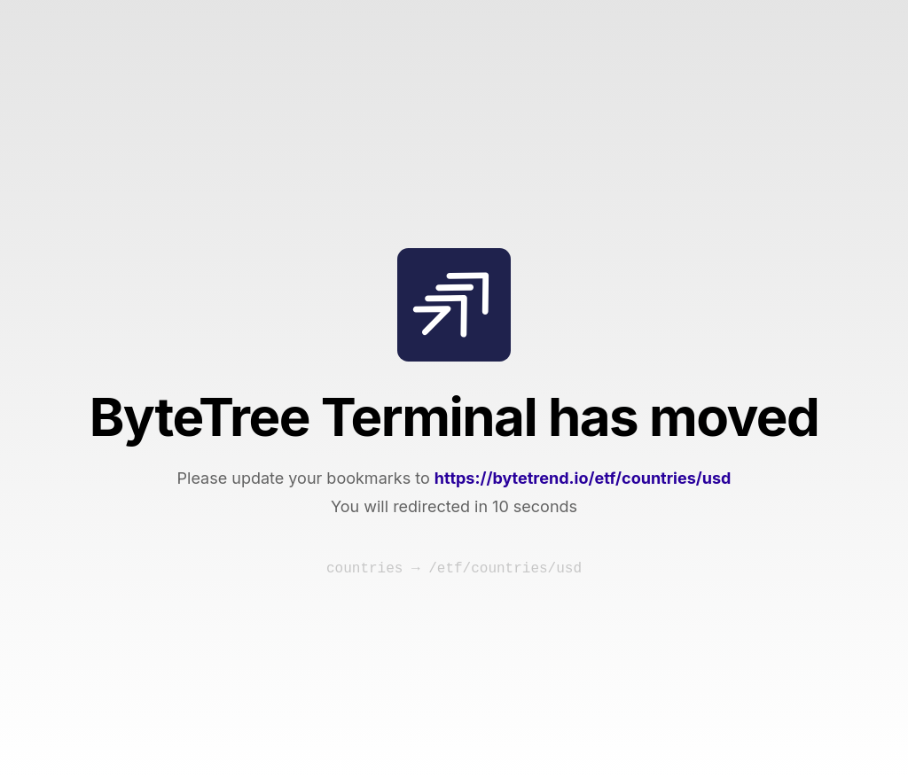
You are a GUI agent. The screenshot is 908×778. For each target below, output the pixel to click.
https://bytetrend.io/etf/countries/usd (583, 478)
